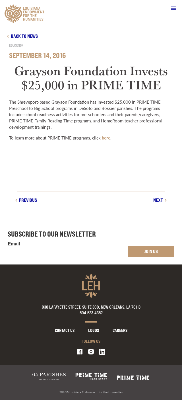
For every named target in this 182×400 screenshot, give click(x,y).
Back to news (24, 36)
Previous (28, 200)
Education (16, 45)
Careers (120, 330)
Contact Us (65, 330)
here (106, 138)
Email (14, 244)
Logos (93, 330)
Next (158, 200)
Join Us (151, 251)
